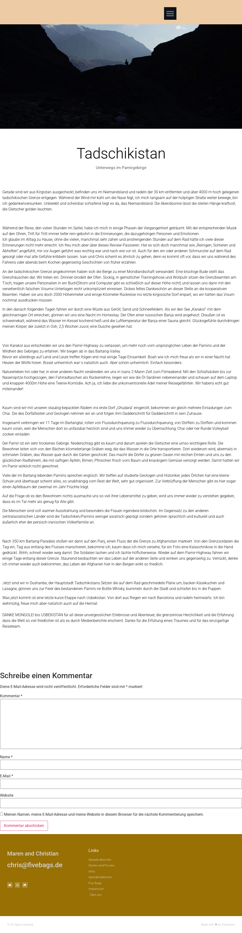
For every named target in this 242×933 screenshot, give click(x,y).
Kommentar (11, 696)
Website (6, 795)
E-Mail (6, 776)
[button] (170, 13)
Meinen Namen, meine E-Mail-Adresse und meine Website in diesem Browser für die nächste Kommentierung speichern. (104, 814)
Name (6, 757)
